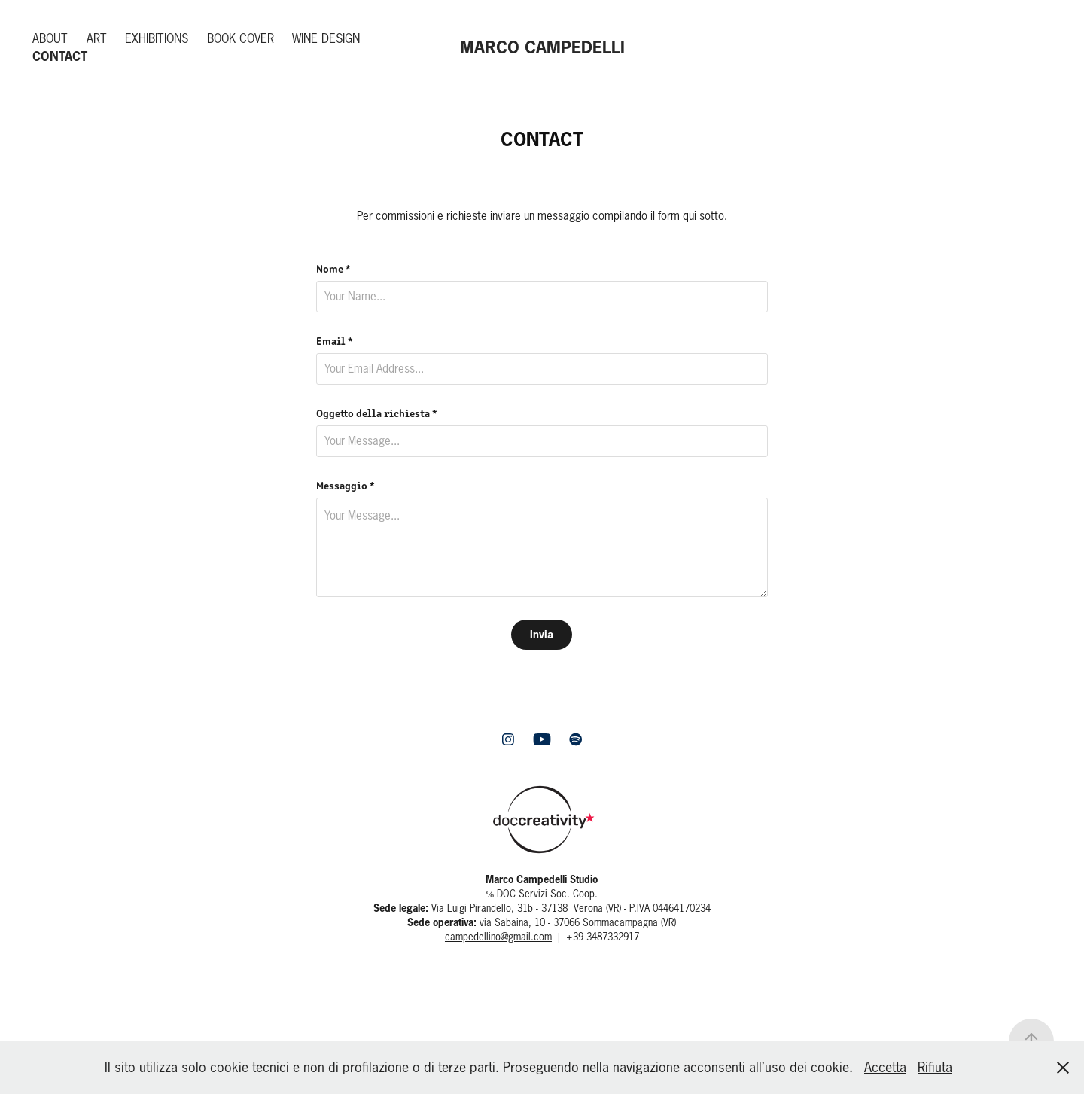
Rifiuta (935, 1067)
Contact (59, 56)
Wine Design (326, 38)
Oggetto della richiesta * (376, 412)
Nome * (333, 268)
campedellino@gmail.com (498, 937)
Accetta (885, 1067)
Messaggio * (345, 485)
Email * (334, 340)
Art (97, 38)
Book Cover (240, 38)
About (50, 38)
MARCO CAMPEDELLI (542, 47)
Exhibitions (156, 38)
